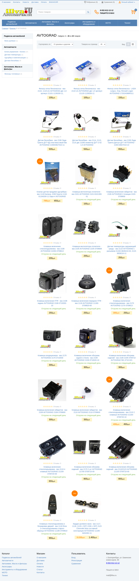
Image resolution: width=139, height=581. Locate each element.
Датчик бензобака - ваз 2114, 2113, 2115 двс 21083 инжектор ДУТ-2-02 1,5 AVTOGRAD (87, 142)
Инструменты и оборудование (14, 570)
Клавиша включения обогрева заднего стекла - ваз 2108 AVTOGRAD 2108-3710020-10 (86, 357)
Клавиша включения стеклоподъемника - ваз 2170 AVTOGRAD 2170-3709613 (121, 303)
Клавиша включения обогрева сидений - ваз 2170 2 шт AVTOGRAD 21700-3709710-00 (87, 469)
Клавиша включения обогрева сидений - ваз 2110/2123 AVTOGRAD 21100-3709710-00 (121, 469)
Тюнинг (5, 575)
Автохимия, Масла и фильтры (14, 564)
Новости (26, 2)
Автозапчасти (7, 560)
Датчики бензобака (11, 61)
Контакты (16, 2)
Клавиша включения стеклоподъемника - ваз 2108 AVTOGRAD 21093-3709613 (52, 248)
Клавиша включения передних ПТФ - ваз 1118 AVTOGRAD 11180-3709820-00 (87, 303)
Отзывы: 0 (57, 85)
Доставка (34, 2)
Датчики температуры (12, 55)
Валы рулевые (9, 41)
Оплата (44, 2)
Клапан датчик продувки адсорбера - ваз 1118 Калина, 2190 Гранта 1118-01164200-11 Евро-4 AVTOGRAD (52, 194)
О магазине (6, 2)
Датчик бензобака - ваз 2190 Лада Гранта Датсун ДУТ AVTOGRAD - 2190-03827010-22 (121, 142)
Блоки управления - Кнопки (14, 52)
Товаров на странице (89, 44)
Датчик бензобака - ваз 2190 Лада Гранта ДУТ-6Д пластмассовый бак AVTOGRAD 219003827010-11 (52, 142)
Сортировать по (45, 44)
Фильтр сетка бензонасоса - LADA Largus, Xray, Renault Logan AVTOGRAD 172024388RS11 (121, 91)
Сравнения (76, 564)
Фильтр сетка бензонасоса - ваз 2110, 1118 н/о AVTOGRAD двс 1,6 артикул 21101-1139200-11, (52, 91)
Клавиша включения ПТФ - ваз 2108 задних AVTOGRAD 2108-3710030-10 (52, 303)
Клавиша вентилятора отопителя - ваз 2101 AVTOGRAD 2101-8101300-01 (87, 194)
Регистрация (76, 560)
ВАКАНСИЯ (53, 2)
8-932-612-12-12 (106, 10)
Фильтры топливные (12, 74)
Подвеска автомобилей (11, 558)
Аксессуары (7, 567)
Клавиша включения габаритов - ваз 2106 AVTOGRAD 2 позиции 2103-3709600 (121, 194)
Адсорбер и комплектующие (15, 58)
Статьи (40, 570)
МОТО (4, 572)
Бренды (13, 28)
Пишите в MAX (107, 13)
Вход (73, 558)
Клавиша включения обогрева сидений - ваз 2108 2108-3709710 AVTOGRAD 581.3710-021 (122, 357)
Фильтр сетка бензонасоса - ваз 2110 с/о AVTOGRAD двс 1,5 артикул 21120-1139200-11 (87, 91)
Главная (5, 28)
